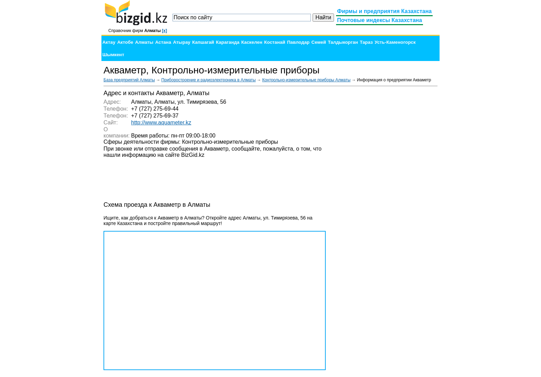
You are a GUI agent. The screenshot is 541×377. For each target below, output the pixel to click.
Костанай (274, 42)
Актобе (125, 42)
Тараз (366, 42)
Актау (109, 42)
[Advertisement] (385, 193)
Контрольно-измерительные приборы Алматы (306, 80)
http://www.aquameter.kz (161, 122)
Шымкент (113, 54)
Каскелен (251, 42)
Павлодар (298, 42)
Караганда (227, 42)
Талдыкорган (343, 42)
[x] (164, 30)
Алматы (144, 42)
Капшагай (203, 42)
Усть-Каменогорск (395, 42)
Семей (319, 42)
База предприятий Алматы (129, 80)
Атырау (181, 42)
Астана (163, 42)
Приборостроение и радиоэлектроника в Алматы (208, 80)
